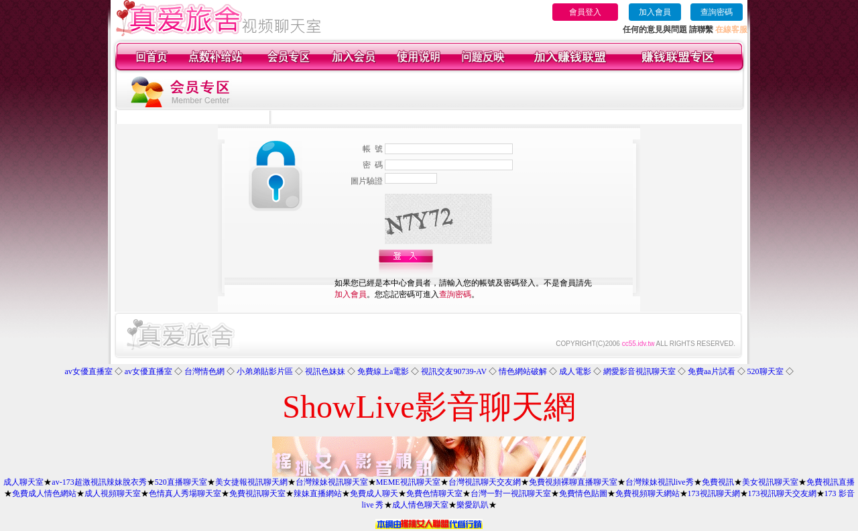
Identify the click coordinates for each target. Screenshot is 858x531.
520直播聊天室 (181, 482)
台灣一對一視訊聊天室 (511, 493)
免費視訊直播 (830, 482)
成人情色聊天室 (420, 505)
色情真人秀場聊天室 (185, 493)
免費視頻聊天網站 (647, 493)
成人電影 (575, 371)
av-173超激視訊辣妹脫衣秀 (99, 482)
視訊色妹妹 (325, 371)
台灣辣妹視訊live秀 (659, 482)
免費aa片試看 (711, 371)
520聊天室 (765, 371)
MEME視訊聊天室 (408, 482)
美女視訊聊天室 (770, 482)
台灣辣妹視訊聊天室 (332, 482)
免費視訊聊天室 (257, 493)
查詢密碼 (716, 12)
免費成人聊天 (374, 493)
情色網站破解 (523, 371)
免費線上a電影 (383, 371)
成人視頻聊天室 (112, 493)
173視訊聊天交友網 (782, 493)
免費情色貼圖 (583, 493)
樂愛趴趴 (472, 505)
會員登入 (585, 12)
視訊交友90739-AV (454, 371)
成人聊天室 (23, 482)
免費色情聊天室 (434, 493)
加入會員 (655, 12)
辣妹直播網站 (318, 493)
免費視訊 (718, 482)
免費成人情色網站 (44, 493)
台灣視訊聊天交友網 (484, 482)
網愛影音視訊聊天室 (639, 371)
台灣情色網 (204, 371)
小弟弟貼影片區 (265, 371)
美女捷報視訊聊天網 (251, 482)
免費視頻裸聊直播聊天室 (573, 482)
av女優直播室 (88, 371)
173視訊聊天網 (714, 493)
